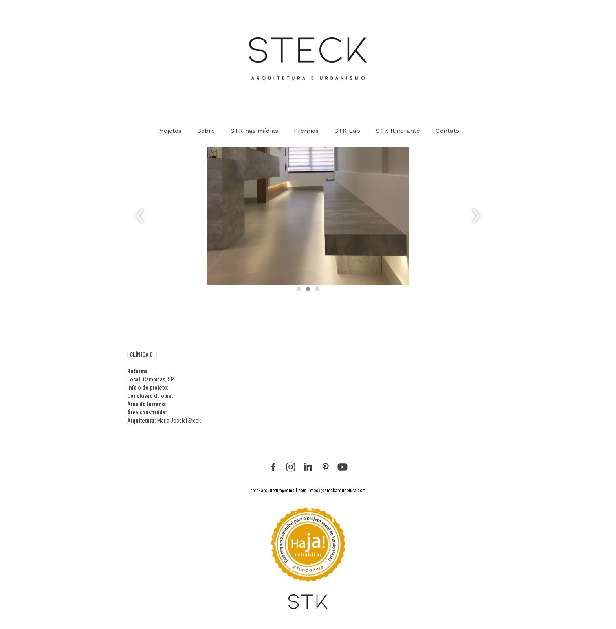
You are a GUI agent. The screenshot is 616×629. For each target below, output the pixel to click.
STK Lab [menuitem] (347, 130)
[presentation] (140, 216)
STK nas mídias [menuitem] (254, 130)
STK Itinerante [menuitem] (398, 130)
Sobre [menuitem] (206, 130)
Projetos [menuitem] (169, 130)
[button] (298, 289)
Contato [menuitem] (447, 130)
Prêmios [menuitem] (306, 130)
